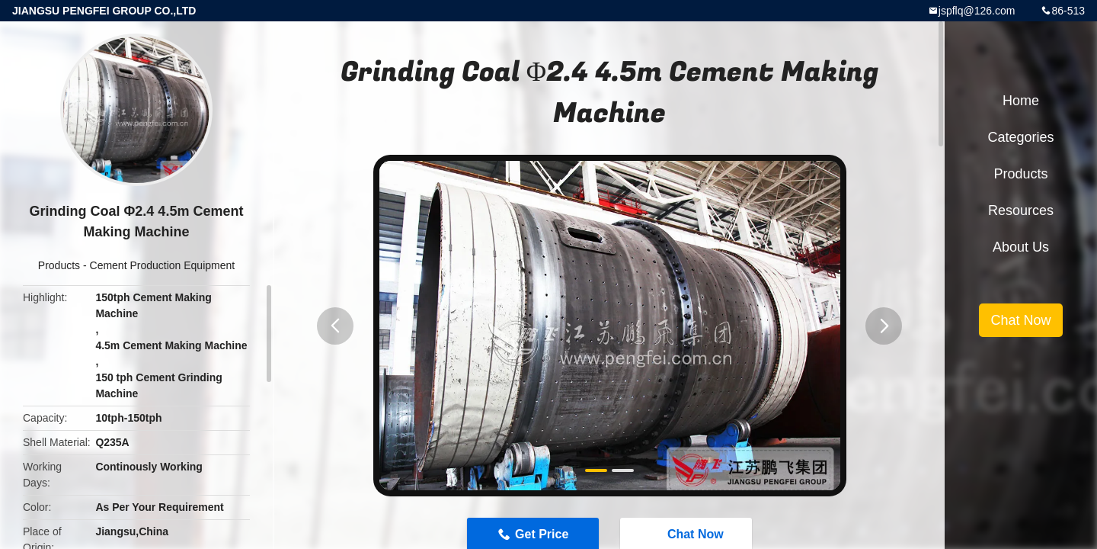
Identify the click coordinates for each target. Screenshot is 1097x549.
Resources (1021, 210)
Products (59, 265)
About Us (1021, 247)
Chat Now (1020, 320)
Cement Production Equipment (162, 265)
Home (1021, 100)
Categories (1020, 137)
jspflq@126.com (977, 11)
